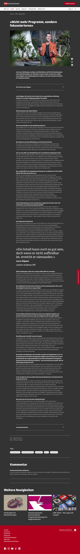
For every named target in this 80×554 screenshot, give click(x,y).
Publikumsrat (41, 9)
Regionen (24, 9)
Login (70, 9)
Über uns (6, 9)
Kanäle (12, 9)
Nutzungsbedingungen (10, 537)
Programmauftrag (15, 452)
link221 (46, 452)
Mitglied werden (70, 3)
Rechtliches (7, 533)
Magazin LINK (22, 14)
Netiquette (7, 535)
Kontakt (6, 530)
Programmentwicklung (27, 452)
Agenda (18, 9)
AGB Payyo (7, 539)
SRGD (16, 14)
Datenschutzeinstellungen (11, 541)
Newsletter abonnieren (67, 530)
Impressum (7, 532)
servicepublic (54, 452)
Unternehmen (39, 452)
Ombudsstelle (32, 9)
